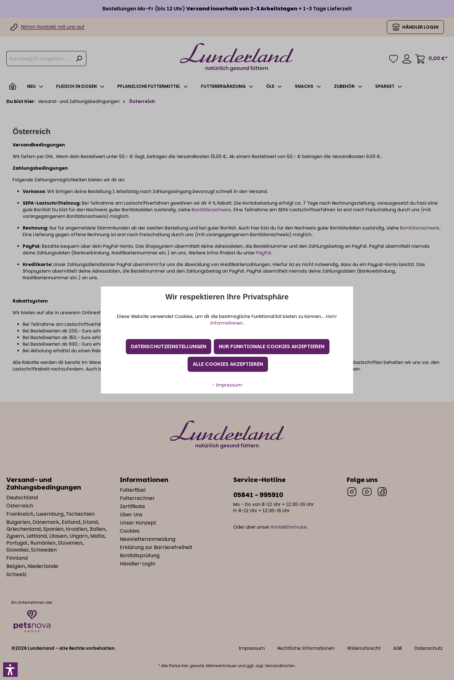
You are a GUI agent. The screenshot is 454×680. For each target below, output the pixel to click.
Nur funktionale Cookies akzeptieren (271, 346)
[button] (10, 669)
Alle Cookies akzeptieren (228, 364)
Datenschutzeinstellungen (168, 346)
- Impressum (227, 385)
